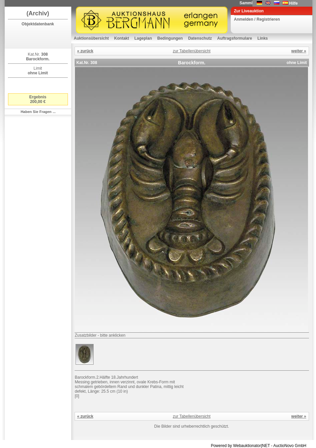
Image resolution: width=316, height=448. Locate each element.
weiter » (298, 51)
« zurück (85, 51)
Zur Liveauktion (249, 11)
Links (262, 38)
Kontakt (121, 38)
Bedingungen (170, 38)
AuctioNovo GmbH (289, 445)
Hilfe (293, 3)
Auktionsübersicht (91, 38)
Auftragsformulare (234, 38)
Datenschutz (200, 38)
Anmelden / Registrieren (257, 19)
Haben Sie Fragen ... (38, 112)
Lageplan (143, 38)
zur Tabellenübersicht (191, 51)
